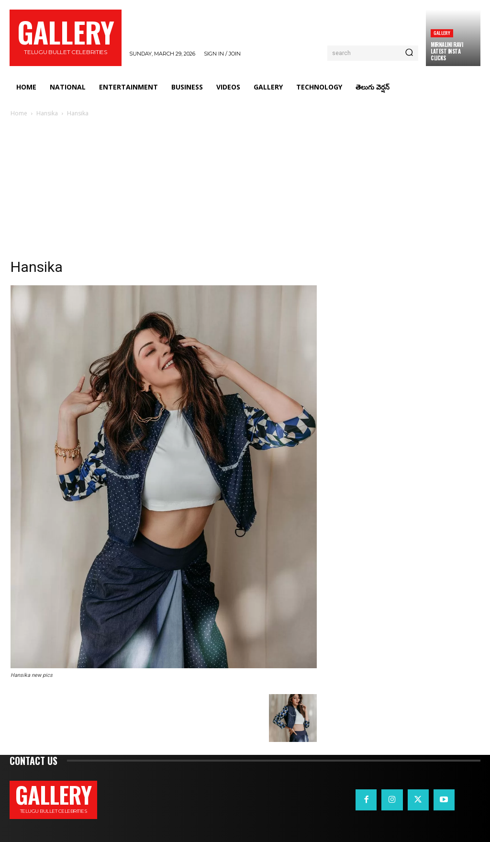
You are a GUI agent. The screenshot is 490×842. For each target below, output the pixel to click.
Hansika (47, 113)
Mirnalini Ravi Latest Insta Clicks (447, 51)
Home (19, 113)
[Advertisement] (245, 190)
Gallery (442, 32)
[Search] (409, 53)
